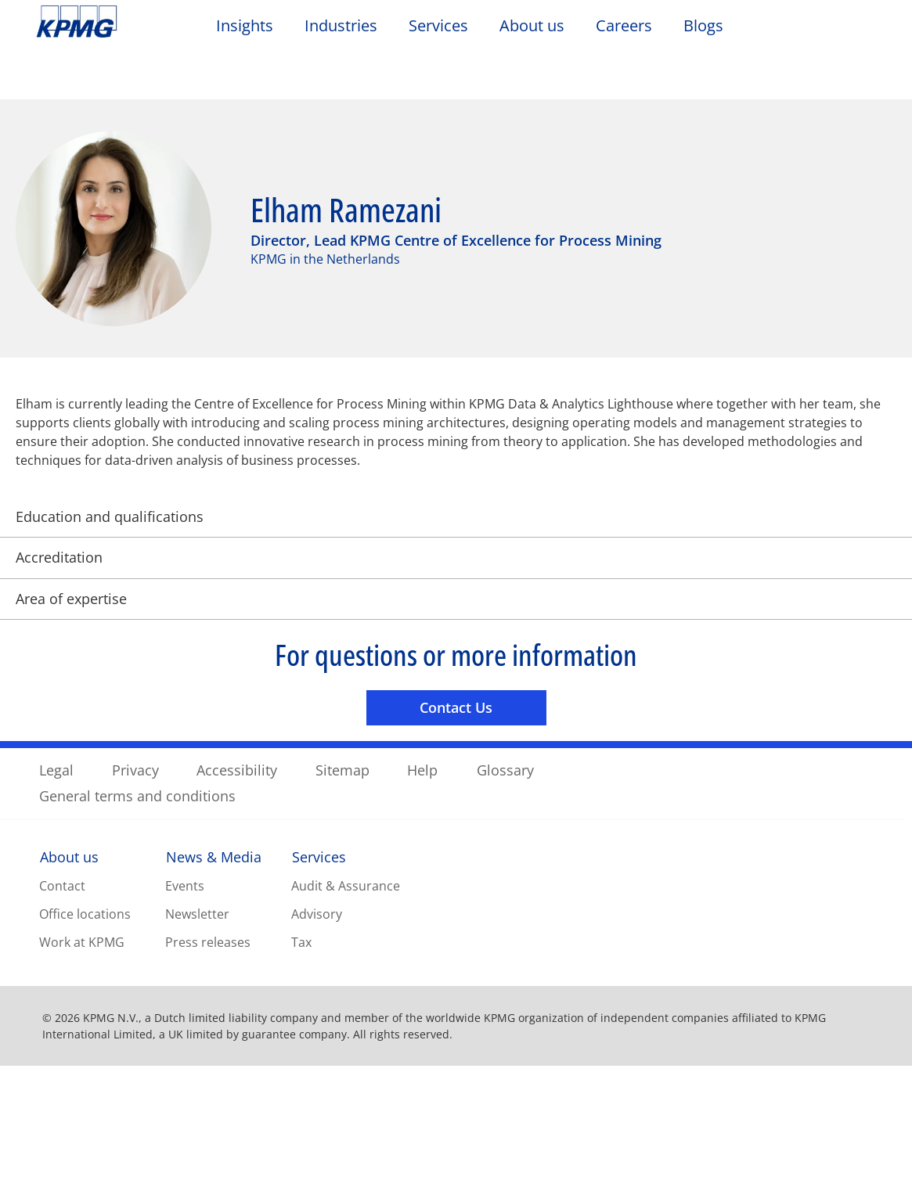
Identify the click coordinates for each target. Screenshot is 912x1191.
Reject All (679, 1153)
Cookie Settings (679, 1113)
